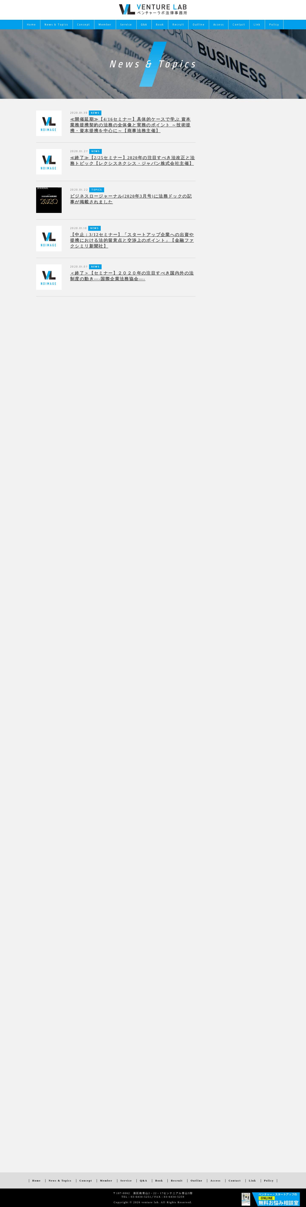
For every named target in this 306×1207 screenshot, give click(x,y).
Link (257, 24)
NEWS (95, 151)
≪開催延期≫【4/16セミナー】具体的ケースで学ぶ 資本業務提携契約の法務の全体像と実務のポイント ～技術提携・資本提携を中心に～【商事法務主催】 (130, 125)
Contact (239, 24)
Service (126, 24)
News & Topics (56, 24)
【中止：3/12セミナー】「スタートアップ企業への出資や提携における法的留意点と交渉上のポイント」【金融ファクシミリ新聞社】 (132, 240)
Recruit (178, 24)
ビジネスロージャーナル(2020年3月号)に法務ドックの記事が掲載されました (131, 199)
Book (160, 24)
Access (218, 24)
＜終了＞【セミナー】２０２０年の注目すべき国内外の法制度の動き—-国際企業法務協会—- (132, 276)
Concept (83, 24)
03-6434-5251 (141, 1196)
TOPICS (96, 189)
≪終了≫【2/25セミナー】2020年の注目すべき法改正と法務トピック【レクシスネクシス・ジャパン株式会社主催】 (132, 160)
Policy (274, 24)
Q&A (144, 24)
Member (105, 24)
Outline (199, 24)
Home (31, 24)
